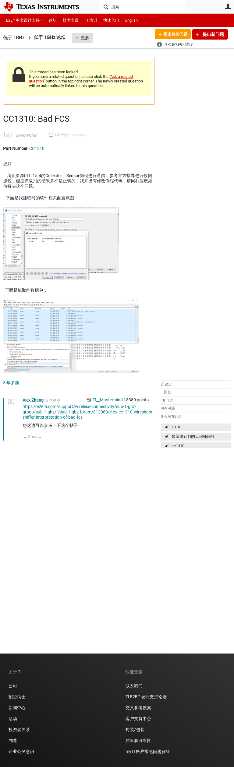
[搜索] (142, 6)
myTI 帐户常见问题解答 (148, 751)
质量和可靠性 (139, 740)
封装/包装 (135, 729)
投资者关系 (19, 729)
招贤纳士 (17, 696)
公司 (13, 685)
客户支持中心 (138, 718)
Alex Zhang (33, 400)
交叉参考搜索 (138, 707)
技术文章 (71, 20)
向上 (25, 438)
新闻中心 (17, 707)
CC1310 (36, 148)
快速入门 (111, 20)
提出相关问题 (174, 34)
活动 (13, 718)
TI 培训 (91, 20)
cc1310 (178, 446)
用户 (228, 6)
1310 (176, 427)
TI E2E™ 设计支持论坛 (146, 696)
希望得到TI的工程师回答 (193, 436)
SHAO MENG (26, 135)
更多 (85, 37)
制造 (13, 740)
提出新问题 (213, 34)
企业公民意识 (21, 751)
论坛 (53, 20)
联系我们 (134, 685)
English (131, 20)
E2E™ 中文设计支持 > (24, 20)
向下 (39, 438)
